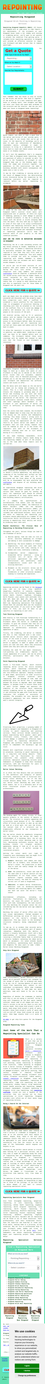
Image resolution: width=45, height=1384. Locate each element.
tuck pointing (8, 1063)
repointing (17, 611)
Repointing (7, 587)
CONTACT (33, 13)
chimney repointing (11, 1078)
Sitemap (5, 1358)
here (33, 1230)
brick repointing (25, 1096)
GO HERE (6, 1019)
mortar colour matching (22, 840)
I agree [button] (27, 1366)
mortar (25, 912)
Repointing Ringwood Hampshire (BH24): (18, 27)
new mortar (20, 398)
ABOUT (27, 13)
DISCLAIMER (39, 13)
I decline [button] (27, 1371)
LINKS (22, 13)
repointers (33, 398)
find (9, 1201)
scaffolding (7, 273)
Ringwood (38, 587)
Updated (5, 1360)
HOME (18, 13)
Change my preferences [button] (27, 1375)
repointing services (13, 1100)
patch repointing (31, 752)
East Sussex (7, 1330)
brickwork (11, 1228)
